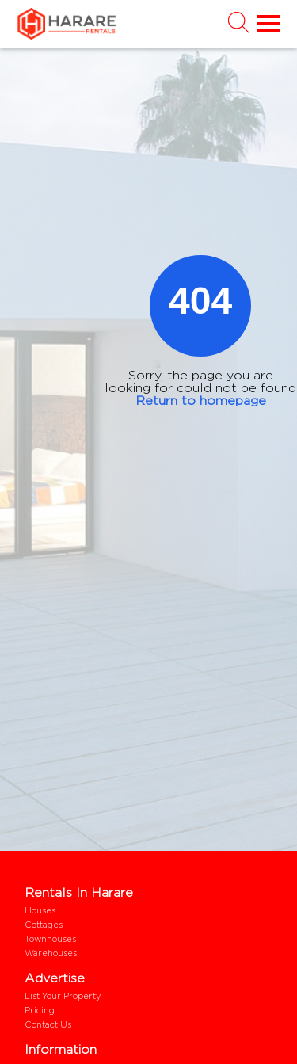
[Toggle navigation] (265, 24)
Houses (40, 910)
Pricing (40, 1010)
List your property (63, 996)
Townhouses (50, 939)
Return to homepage (200, 400)
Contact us (48, 1024)
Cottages (44, 924)
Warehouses (51, 953)
